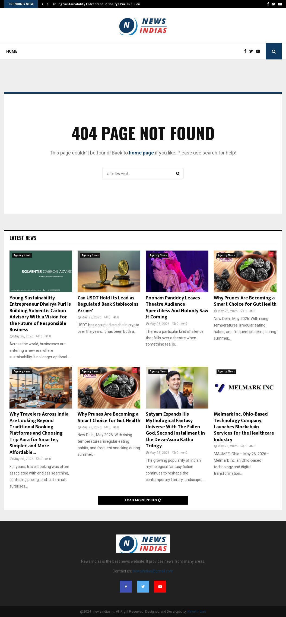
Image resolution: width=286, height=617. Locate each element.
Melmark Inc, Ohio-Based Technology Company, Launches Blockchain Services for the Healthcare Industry (244, 427)
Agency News (22, 255)
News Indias (197, 611)
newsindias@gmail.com (153, 571)
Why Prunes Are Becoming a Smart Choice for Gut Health (245, 301)
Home (11, 51)
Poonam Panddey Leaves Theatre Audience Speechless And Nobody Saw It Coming (177, 307)
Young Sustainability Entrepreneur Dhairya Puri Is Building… (99, 4)
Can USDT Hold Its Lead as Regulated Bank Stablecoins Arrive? (108, 304)
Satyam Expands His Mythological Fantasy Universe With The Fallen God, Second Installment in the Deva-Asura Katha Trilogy (175, 430)
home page (141, 153)
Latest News (22, 237)
